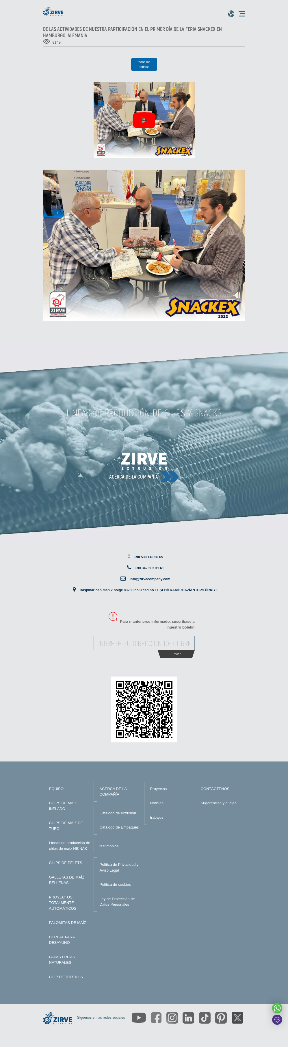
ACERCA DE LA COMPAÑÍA (113, 792)
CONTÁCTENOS (215, 789)
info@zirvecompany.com (150, 579)
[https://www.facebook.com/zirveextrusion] (156, 1017)
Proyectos (158, 789)
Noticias (156, 803)
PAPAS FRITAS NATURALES (62, 960)
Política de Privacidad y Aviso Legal (119, 867)
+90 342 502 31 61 (149, 568)
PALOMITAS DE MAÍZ (67, 922)
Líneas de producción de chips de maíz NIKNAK (69, 846)
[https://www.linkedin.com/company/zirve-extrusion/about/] (188, 1018)
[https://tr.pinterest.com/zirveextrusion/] (221, 1018)
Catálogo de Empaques (119, 827)
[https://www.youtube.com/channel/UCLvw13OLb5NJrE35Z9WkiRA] (139, 1018)
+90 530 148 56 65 (148, 557)
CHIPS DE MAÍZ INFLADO (63, 806)
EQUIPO (56, 789)
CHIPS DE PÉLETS (65, 863)
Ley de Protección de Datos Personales (117, 902)
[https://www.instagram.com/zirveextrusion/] (172, 1018)
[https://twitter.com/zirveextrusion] (237, 1018)
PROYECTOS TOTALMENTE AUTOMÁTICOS (63, 903)
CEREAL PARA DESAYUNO (62, 940)
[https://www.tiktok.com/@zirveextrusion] (205, 1018)
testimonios (109, 846)
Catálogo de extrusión (118, 813)
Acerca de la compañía (133, 476)
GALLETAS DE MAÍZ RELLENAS (67, 880)
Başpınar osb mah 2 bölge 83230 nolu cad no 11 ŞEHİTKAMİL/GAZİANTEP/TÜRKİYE (149, 590)
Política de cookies (115, 884)
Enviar (176, 654)
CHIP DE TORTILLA (66, 977)
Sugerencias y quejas (219, 803)
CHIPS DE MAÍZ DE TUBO (66, 826)
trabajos (156, 817)
